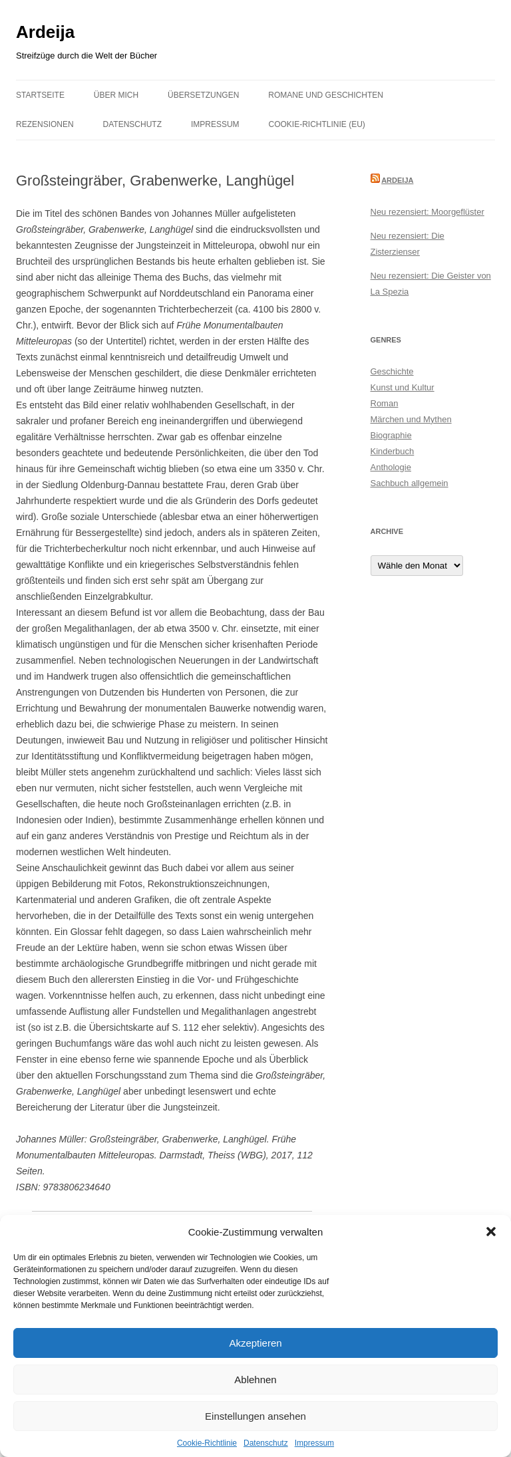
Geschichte (392, 371)
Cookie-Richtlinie (207, 1443)
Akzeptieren (255, 1343)
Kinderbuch (393, 451)
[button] (491, 1231)
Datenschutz (266, 1443)
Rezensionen (45, 124)
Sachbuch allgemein (409, 483)
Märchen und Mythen (411, 419)
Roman (385, 403)
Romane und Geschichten (325, 95)
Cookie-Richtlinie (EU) (317, 124)
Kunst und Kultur (402, 387)
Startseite (40, 95)
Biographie (391, 435)
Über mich (116, 95)
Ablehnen (255, 1379)
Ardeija (45, 32)
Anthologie (391, 467)
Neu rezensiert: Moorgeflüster (427, 212)
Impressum (314, 1443)
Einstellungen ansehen (255, 1416)
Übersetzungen (203, 95)
